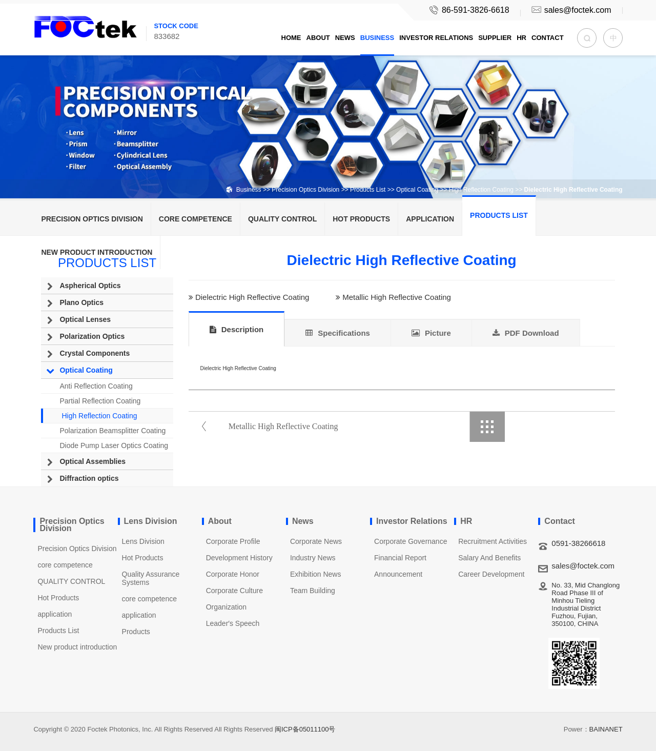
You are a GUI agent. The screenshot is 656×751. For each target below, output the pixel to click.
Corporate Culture (234, 590)
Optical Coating (417, 189)
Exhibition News (315, 574)
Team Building (312, 590)
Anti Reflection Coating (95, 386)
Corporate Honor (232, 574)
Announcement (398, 574)
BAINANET (606, 729)
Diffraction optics (88, 478)
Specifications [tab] (337, 333)
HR (521, 38)
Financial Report (400, 558)
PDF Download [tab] (526, 333)
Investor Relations (436, 38)
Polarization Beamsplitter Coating (112, 431)
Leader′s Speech (233, 623)
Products (136, 631)
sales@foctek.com (570, 10)
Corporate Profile (233, 541)
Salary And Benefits (489, 558)
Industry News (313, 558)
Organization (226, 607)
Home (291, 38)
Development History (239, 558)
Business (377, 38)
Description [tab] (237, 329)
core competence (195, 219)
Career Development (491, 574)
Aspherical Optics (89, 285)
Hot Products (361, 219)
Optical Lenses (85, 319)
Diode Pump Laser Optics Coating (113, 445)
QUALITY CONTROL (282, 219)
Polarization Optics (92, 336)
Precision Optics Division (305, 189)
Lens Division (143, 541)
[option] (328, 99)
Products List (367, 189)
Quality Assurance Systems (151, 578)
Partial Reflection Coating (99, 401)
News (345, 38)
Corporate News (316, 541)
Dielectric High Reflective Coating (252, 297)
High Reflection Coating (481, 189)
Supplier (494, 38)
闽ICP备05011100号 (305, 729)
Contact (547, 38)
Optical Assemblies (92, 461)
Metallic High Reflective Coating (396, 297)
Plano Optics (81, 302)
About (318, 38)
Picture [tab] (431, 333)
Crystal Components (94, 353)
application (430, 219)
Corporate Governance (410, 541)
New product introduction (96, 252)
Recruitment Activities (492, 541)
